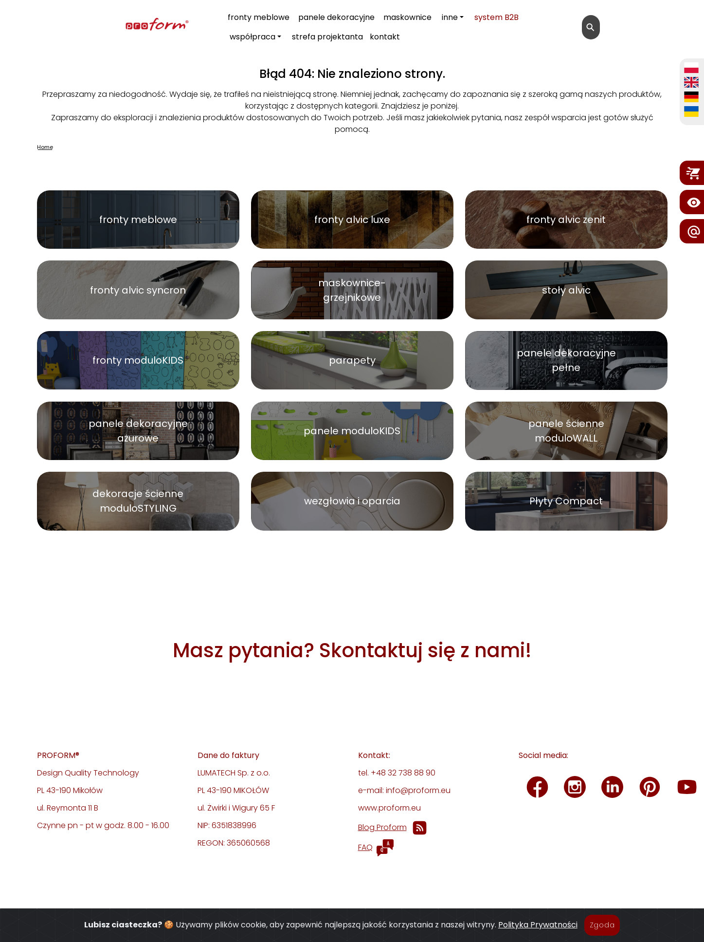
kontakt (385, 36)
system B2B (496, 17)
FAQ (365, 847)
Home (45, 147)
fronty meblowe (258, 17)
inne (450, 17)
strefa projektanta (327, 36)
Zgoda (602, 931)
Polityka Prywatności (538, 931)
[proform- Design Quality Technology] (113, 25)
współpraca (252, 36)
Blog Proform (382, 827)
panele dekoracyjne (336, 17)
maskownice (407, 17)
